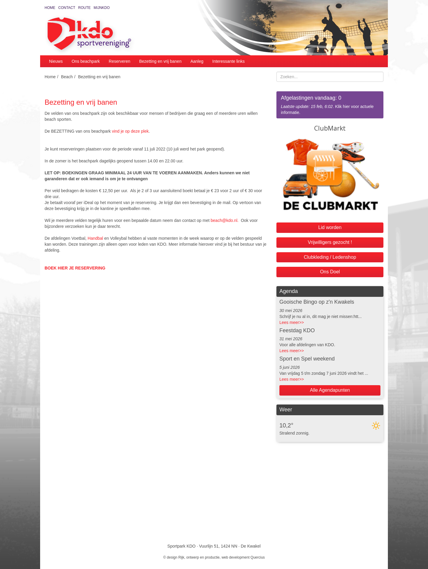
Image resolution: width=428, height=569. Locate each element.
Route (84, 8)
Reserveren (119, 61)
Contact (66, 8)
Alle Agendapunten (330, 390)
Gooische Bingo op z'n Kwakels (316, 302)
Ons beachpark (86, 61)
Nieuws (56, 61)
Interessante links (228, 61)
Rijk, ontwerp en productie (199, 557)
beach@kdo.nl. (226, 220)
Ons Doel (330, 271)
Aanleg (197, 61)
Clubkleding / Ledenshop (330, 257)
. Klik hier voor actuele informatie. (330, 104)
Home (50, 8)
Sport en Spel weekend (307, 359)
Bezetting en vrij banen (160, 61)
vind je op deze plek (130, 131)
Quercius (258, 557)
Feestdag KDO (297, 330)
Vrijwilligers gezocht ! (330, 242)
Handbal (95, 238)
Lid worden (330, 227)
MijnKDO (102, 8)
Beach (67, 76)
